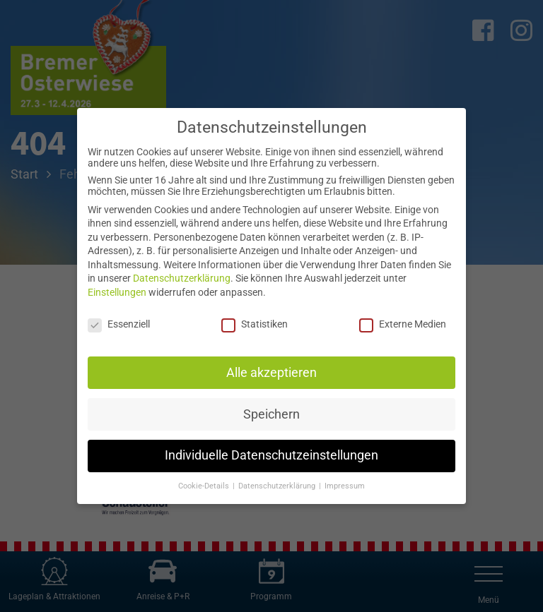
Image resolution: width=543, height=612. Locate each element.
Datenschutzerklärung (181, 278)
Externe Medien (402, 324)
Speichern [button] (271, 414)
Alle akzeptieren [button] (271, 373)
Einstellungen (117, 292)
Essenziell (119, 324)
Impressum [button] (345, 486)
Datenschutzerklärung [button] (277, 486)
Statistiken (254, 324)
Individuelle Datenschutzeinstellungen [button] (271, 455)
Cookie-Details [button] (204, 486)
